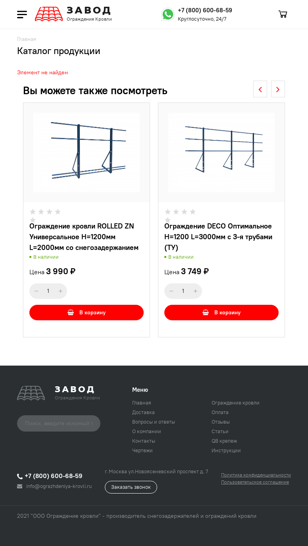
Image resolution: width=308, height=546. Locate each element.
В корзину (86, 312)
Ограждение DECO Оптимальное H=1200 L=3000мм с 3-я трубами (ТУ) (218, 236)
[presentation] (260, 89)
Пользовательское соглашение (255, 482)
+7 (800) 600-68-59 (205, 10)
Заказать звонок (131, 487)
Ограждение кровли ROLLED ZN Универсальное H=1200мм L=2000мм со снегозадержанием (84, 236)
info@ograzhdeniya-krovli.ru (54, 486)
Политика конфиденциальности (256, 475)
